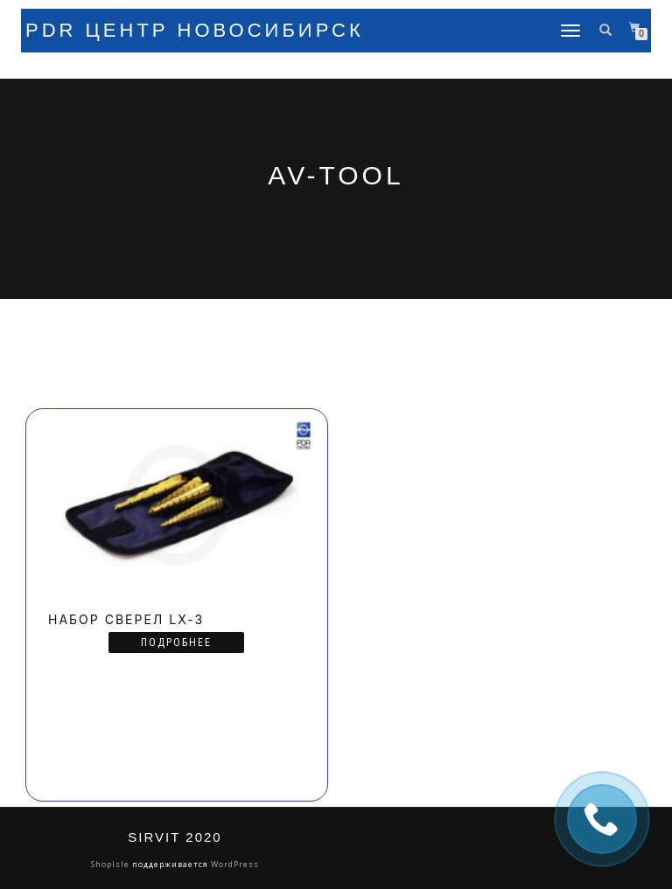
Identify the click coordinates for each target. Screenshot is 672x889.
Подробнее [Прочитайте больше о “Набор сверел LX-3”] (176, 642)
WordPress (233, 864)
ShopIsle (111, 864)
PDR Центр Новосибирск (194, 30)
